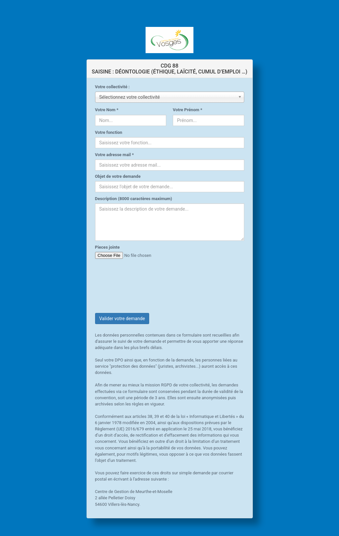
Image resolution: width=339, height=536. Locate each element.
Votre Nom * (107, 109)
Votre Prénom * (187, 109)
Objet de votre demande (118, 176)
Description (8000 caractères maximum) (133, 198)
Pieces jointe (107, 247)
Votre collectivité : (112, 86)
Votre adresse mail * (114, 154)
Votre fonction (108, 132)
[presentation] (145, 281)
